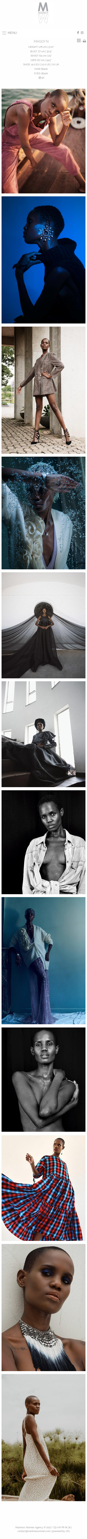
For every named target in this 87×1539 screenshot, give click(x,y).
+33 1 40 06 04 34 (62, 1527)
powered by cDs (61, 1531)
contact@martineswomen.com (33, 1531)
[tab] (79, 41)
